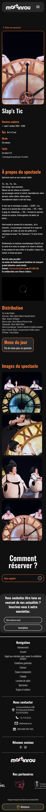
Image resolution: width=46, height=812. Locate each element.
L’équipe (23, 676)
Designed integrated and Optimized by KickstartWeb (23, 799)
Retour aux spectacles (11, 27)
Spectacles (23, 685)
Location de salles (23, 680)
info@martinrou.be (25, 723)
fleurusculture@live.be (17, 268)
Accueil (23, 652)
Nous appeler (23, 578)
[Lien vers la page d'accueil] (18, 7)
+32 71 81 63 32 (25, 718)
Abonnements (23, 647)
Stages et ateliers (23, 689)
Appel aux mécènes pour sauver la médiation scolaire (23, 657)
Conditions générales (23, 663)
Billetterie (23, 807)
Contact (23, 667)
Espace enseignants (23, 672)
